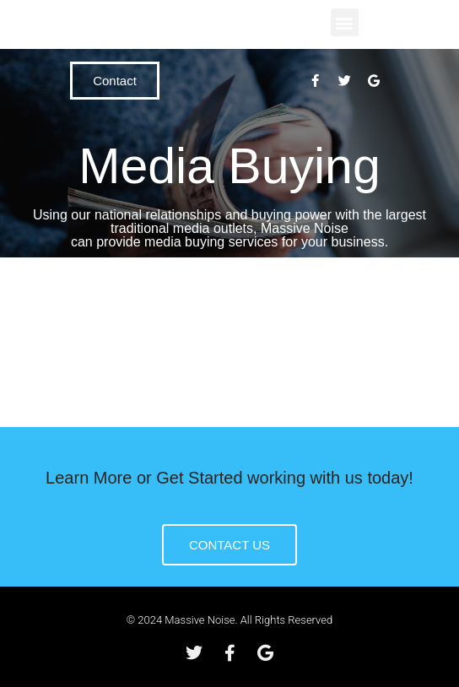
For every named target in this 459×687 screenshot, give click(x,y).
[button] (345, 22)
